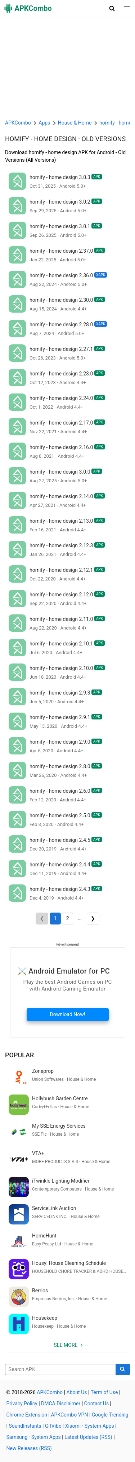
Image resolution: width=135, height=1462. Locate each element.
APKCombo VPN (69, 1415)
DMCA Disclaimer (60, 1403)
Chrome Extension (27, 1415)
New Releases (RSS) (29, 1448)
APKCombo (18, 123)
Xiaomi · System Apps (89, 1426)
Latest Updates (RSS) (88, 1437)
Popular (19, 1055)
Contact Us (96, 1403)
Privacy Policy (21, 1403)
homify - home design (41, 139)
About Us (76, 1392)
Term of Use (104, 1392)
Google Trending (110, 1415)
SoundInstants (25, 1426)
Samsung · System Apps (33, 1437)
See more (65, 1345)
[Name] (60, 1369)
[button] (112, 8)
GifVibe (53, 1426)
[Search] (123, 1369)
